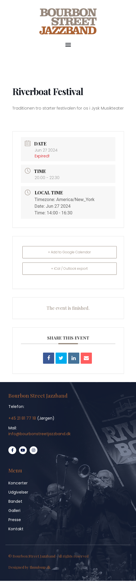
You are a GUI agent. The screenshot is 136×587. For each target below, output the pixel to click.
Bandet (15, 501)
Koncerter (18, 483)
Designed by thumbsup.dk (29, 567)
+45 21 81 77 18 (22, 418)
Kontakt (15, 529)
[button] (68, 44)
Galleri (14, 510)
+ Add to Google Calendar (69, 252)
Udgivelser (18, 492)
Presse (14, 519)
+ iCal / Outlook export (69, 268)
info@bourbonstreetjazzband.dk (39, 434)
